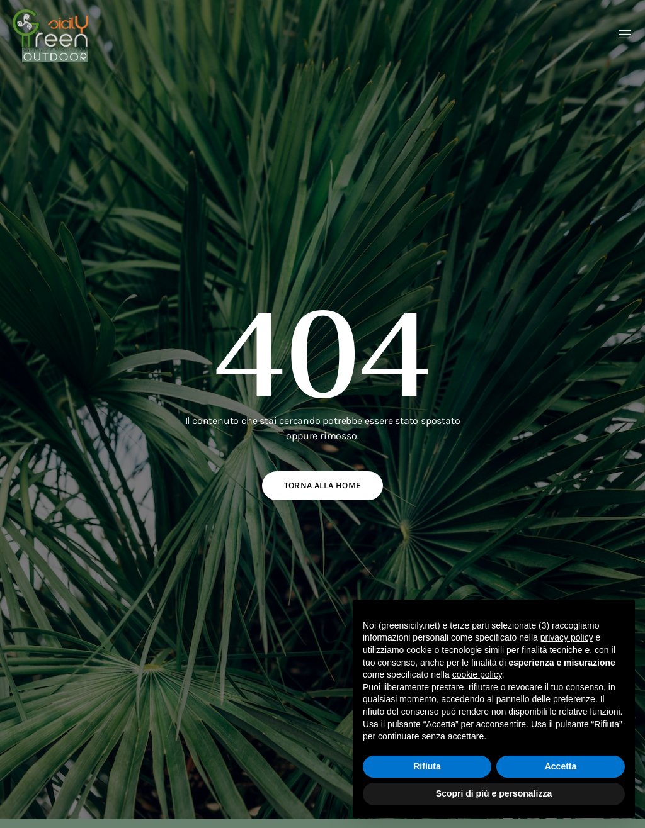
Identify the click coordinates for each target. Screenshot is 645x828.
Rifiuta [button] (427, 766)
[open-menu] (624, 35)
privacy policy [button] (566, 637)
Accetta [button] (561, 766)
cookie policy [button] (477, 674)
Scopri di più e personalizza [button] (494, 793)
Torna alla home (323, 485)
